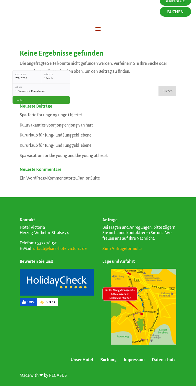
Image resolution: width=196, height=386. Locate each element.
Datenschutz (164, 360)
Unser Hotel (82, 360)
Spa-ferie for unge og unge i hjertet (51, 115)
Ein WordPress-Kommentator (46, 178)
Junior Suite (89, 178)
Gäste (18, 87)
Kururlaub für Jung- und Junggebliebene (55, 135)
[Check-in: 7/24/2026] (27, 76)
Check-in (20, 74)
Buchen (175, 12)
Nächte (48, 74)
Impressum (134, 360)
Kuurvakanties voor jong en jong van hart (56, 125)
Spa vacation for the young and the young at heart (64, 155)
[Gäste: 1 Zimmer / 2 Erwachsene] (41, 89)
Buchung (108, 360)
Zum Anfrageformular (122, 248)
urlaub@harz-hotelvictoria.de (60, 248)
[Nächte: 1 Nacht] (55, 76)
